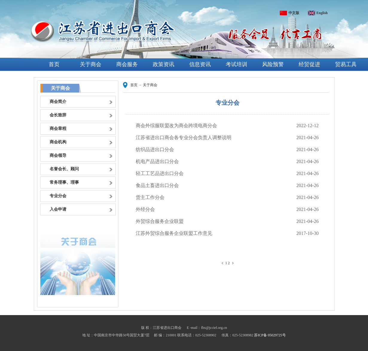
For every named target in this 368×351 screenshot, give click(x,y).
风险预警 (273, 64)
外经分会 (145, 209)
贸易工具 (346, 64)
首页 (54, 64)
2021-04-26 (307, 137)
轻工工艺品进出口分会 (160, 173)
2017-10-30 (307, 233)
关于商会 (90, 64)
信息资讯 (200, 64)
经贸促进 (309, 64)
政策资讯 (163, 64)
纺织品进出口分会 (155, 149)
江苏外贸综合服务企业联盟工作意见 (174, 233)
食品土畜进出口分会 (157, 185)
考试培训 (236, 64)
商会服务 (127, 64)
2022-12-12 (307, 125)
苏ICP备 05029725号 (270, 335)
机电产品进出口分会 (157, 161)
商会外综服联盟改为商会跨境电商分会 (176, 125)
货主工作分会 (150, 197)
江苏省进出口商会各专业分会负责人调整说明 (183, 137)
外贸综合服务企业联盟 (160, 221)
